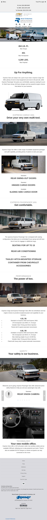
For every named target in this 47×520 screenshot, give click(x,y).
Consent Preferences (10, 518)
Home (23, 460)
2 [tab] (20, 400)
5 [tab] (27, 400)
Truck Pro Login (23, 479)
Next (44, 395)
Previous (2, 395)
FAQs (23, 463)
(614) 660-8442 (26, 5)
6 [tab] (29, 400)
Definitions (23, 467)
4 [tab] (24, 400)
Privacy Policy (24, 473)
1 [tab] (18, 400)
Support (23, 476)
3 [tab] (22, 400)
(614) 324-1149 (27, 10)
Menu (3, 1)
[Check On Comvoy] (23, 483)
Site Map (23, 470)
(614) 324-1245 (26, 7)
